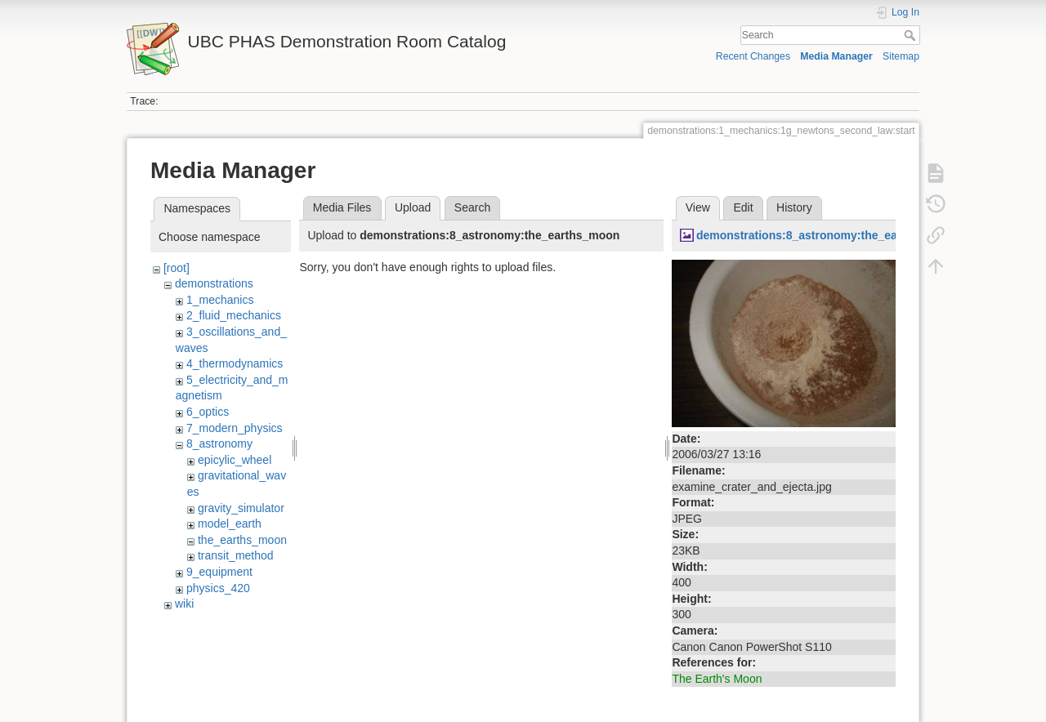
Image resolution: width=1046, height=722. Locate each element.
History (794, 207)
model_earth (230, 523)
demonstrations (214, 283)
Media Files (342, 207)
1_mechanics (220, 299)
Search (911, 35)
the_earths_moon (242, 539)
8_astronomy (219, 443)
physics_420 (218, 588)
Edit (743, 207)
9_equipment (219, 571)
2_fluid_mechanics (233, 315)
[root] (176, 267)
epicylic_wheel (234, 459)
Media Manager (836, 56)
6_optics (207, 411)
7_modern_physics (234, 428)
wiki (184, 603)
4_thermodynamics (234, 363)
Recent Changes (753, 56)
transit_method (236, 555)
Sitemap (901, 56)
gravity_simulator (241, 508)
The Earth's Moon (717, 678)
